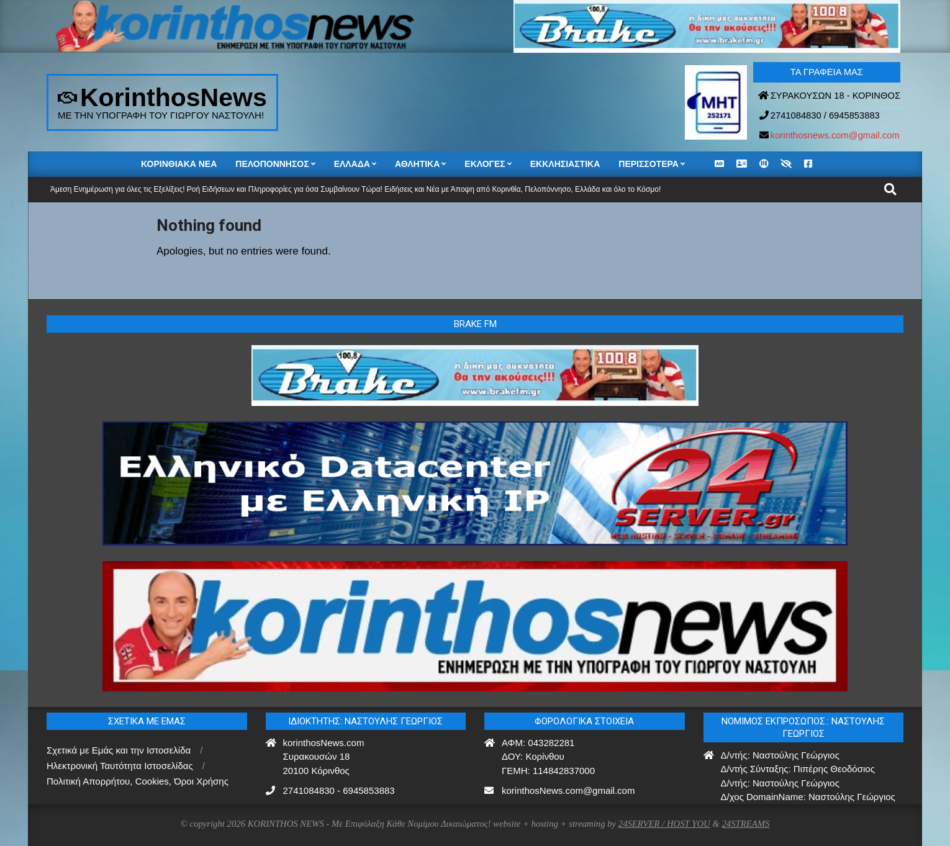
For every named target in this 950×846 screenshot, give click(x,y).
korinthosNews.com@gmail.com (568, 790)
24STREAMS (745, 824)
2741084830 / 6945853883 (825, 115)
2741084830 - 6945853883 (339, 790)
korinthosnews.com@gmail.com (835, 135)
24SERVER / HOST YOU (664, 824)
